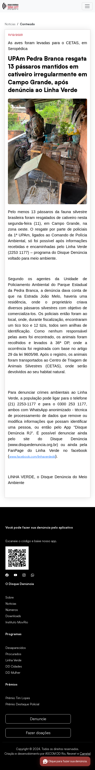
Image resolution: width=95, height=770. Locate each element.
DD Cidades (13, 666)
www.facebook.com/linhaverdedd (32, 456)
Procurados (13, 654)
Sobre (9, 597)
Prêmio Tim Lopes (17, 698)
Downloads (13, 616)
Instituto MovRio (16, 622)
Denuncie (38, 718)
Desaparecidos (15, 648)
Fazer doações (38, 732)
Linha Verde (13, 660)
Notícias (10, 24)
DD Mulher (12, 672)
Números (11, 610)
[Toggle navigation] (87, 6)
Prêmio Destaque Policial (22, 704)
